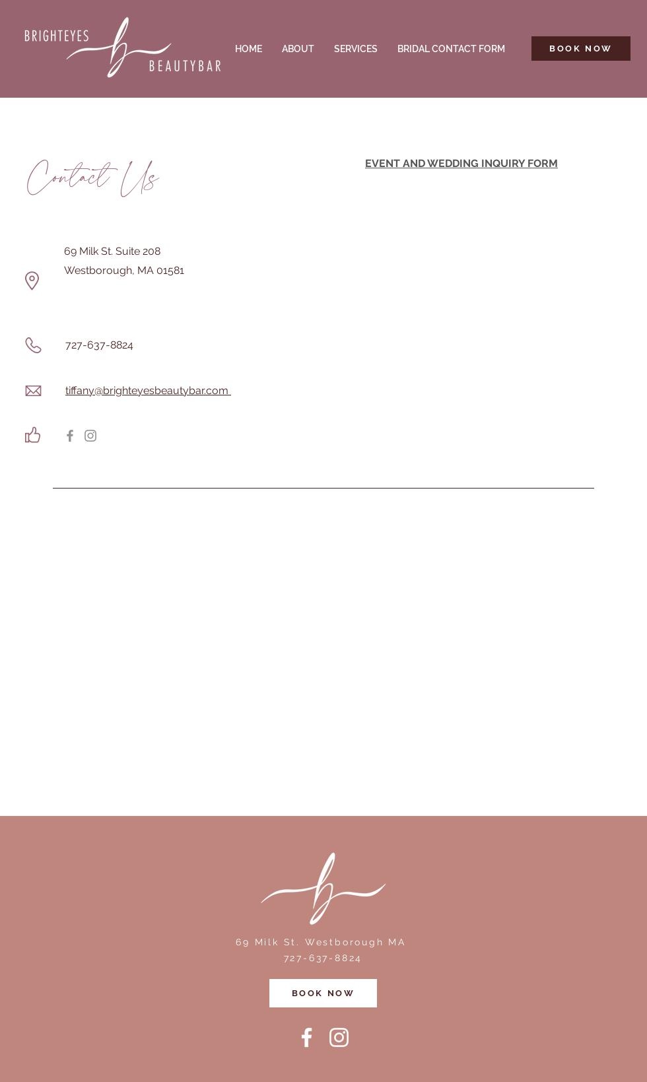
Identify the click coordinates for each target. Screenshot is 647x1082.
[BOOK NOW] (580, 48)
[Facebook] (70, 436)
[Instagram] (90, 436)
